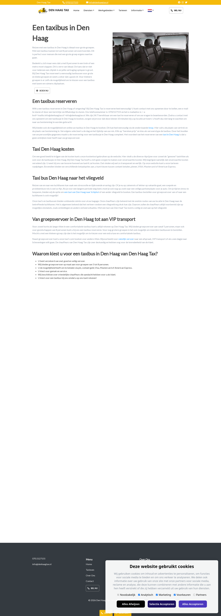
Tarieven (123, 10)
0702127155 (72, 2)
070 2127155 (38, 558)
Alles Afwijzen (131, 604)
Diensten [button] (88, 10)
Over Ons (90, 575)
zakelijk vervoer (126, 239)
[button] (151, 10)
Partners (199, 594)
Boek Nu (42, 90)
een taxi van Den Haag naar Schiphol (81, 192)
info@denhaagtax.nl (98, 2)
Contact (90, 581)
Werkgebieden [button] (105, 10)
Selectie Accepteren (161, 604)
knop (151, 127)
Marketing (163, 594)
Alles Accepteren (192, 604)
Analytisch (145, 594)
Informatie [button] (136, 10)
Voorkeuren (182, 594)
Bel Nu (176, 10)
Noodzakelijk (126, 594)
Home (76, 10)
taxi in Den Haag (171, 134)
